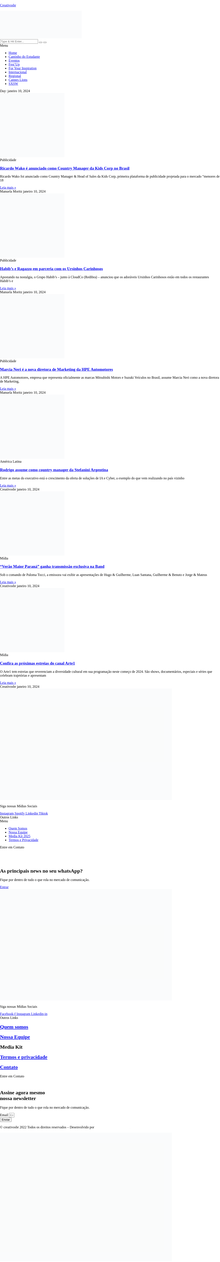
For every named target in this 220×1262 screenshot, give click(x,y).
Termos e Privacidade (23, 840)
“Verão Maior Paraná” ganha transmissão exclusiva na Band (52, 566)
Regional (15, 76)
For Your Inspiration (23, 68)
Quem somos (14, 1027)
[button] (110, 46)
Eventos (14, 60)
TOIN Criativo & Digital (112, 1127)
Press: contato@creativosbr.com (22, 854)
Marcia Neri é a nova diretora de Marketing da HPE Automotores (56, 369)
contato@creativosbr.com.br (19, 1083)
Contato (9, 1067)
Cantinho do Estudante (24, 56)
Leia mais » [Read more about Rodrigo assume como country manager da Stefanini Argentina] (8, 485)
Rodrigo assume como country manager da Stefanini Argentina (54, 470)
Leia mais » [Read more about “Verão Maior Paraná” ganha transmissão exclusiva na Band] (8, 582)
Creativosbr (8, 5)
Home (13, 53)
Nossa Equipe (18, 832)
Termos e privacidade (23, 1057)
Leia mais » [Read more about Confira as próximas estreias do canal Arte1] (8, 683)
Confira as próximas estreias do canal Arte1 (37, 663)
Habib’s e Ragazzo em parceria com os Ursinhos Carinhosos (51, 268)
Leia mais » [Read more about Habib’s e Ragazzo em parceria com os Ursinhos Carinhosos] (8, 288)
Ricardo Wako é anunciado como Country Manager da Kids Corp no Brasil (65, 168)
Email (4, 1115)
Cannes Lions (18, 80)
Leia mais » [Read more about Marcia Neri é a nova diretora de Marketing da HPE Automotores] (8, 388)
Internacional (18, 72)
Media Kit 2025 (19, 836)
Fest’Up (14, 64)
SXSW (13, 83)
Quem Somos (18, 828)
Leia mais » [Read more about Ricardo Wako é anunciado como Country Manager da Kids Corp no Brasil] (8, 187)
